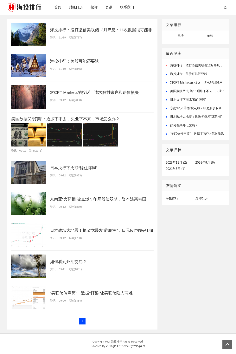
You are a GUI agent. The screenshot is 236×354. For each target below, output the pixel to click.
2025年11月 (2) (176, 162)
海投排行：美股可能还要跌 (74, 61)
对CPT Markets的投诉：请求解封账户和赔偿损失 (94, 92)
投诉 (94, 7)
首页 (57, 7)
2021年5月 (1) (175, 168)
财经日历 (76, 7)
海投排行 (172, 198)
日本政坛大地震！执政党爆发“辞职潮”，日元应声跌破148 (101, 230)
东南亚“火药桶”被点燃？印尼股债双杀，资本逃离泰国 (98, 199)
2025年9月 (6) (205, 162)
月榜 (180, 35)
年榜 (210, 35)
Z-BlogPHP (113, 346)
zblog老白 (139, 346)
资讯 (108, 7)
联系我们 (127, 7)
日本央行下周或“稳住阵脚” (74, 168)
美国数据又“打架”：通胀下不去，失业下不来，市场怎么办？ (65, 119)
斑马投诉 (201, 198)
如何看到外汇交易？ (68, 261)
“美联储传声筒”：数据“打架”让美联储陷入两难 (91, 293)
